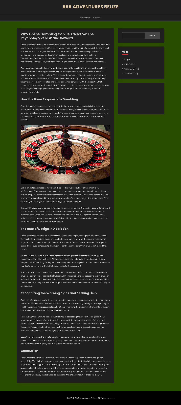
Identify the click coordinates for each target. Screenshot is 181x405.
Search (152, 35)
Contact (97, 17)
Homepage (85, 17)
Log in (127, 59)
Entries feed (129, 64)
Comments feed (131, 69)
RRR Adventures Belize (91, 6)
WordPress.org (131, 73)
